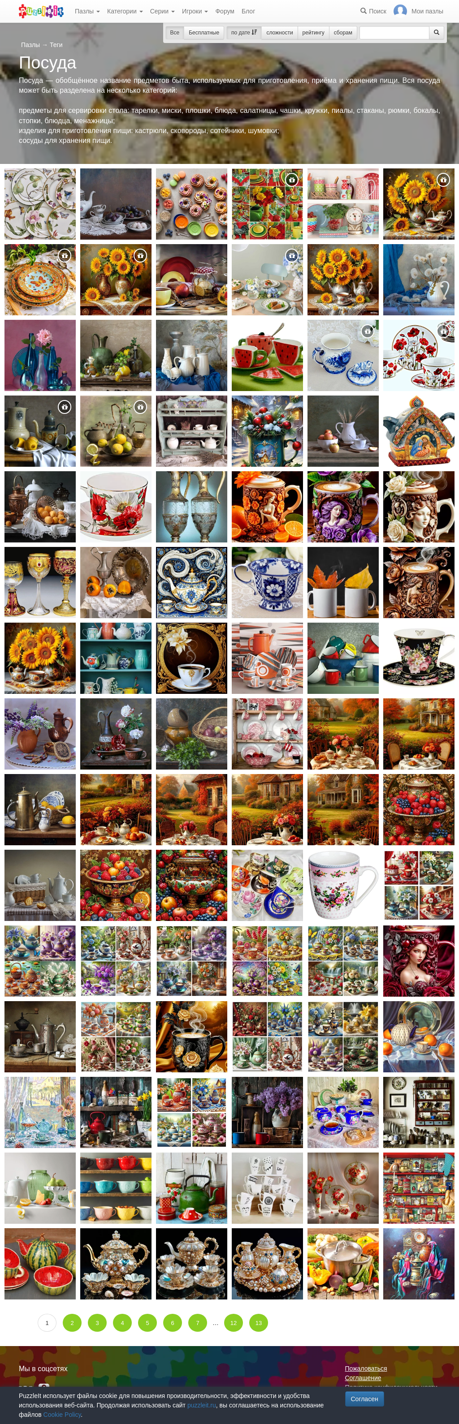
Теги (56, 44)
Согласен (364, 1398)
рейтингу (314, 33)
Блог (248, 11)
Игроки (195, 11)
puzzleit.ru (201, 1405)
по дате (244, 33)
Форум (224, 11)
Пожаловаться (366, 1368)
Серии (162, 11)
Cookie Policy (62, 1414)
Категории (125, 11)
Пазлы (87, 11)
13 (258, 1323)
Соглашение (363, 1377)
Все (175, 33)
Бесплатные (204, 33)
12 (233, 1323)
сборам (343, 33)
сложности (279, 33)
